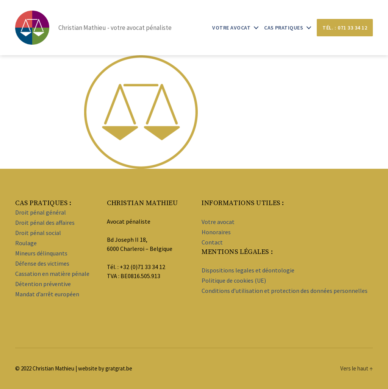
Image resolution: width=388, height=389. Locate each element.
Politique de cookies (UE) (234, 280)
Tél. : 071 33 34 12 (344, 27)
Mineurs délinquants (41, 253)
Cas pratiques (283, 28)
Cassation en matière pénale (52, 273)
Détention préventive (43, 284)
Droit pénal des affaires (45, 222)
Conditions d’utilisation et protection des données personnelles (285, 290)
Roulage (26, 243)
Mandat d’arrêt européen (47, 294)
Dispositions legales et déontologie (248, 270)
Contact (212, 242)
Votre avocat (231, 28)
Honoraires (216, 232)
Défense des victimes (42, 263)
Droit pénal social (38, 233)
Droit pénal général (40, 212)
